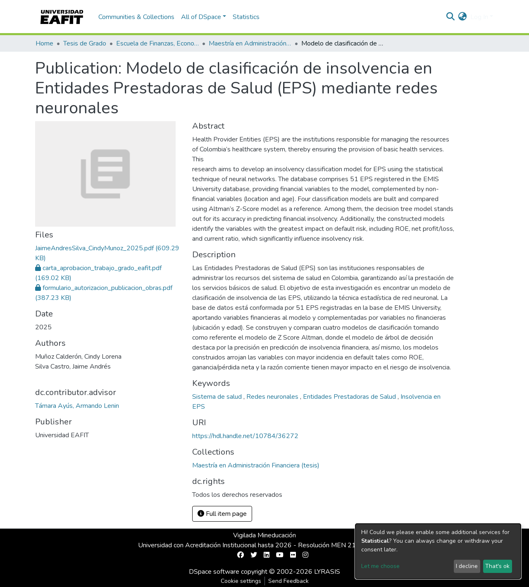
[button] (463, 17)
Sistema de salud (217, 396)
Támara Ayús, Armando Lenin (77, 405)
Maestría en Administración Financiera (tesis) (250, 43)
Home (44, 43)
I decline (467, 566)
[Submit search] (451, 17)
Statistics (246, 17)
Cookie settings (241, 581)
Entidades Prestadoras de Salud (350, 396)
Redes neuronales (273, 396)
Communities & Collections (136, 17)
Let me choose (380, 566)
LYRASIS (327, 571)
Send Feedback (288, 581)
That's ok (497, 566)
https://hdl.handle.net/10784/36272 (245, 436)
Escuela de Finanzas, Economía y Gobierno (157, 43)
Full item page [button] (222, 513)
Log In (479, 17)
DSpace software (214, 571)
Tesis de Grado (84, 43)
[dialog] (438, 551)
